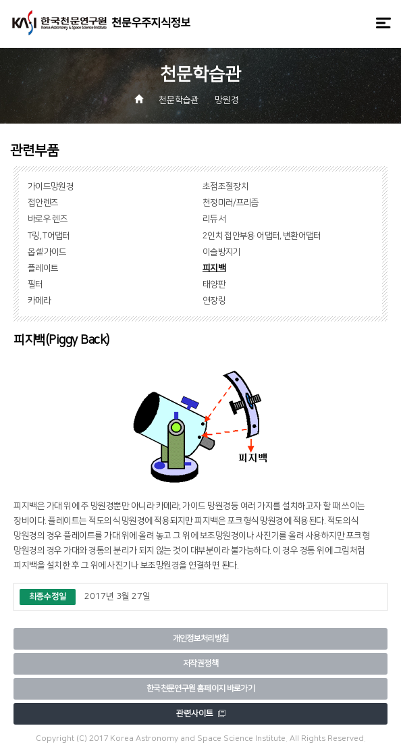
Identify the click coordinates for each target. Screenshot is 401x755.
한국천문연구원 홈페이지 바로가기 (200, 688)
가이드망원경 (51, 186)
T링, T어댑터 (49, 235)
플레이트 (43, 268)
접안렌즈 (43, 202)
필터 (35, 284)
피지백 (214, 268)
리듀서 (214, 219)
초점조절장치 (225, 186)
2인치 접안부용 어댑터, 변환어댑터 (262, 235)
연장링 (214, 300)
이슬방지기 (222, 252)
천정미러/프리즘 (231, 202)
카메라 (39, 300)
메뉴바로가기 (0, 0)
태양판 (214, 284)
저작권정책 (200, 663)
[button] (257, 100)
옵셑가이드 (47, 252)
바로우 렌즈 (48, 219)
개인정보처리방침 (201, 638)
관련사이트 (200, 713)
